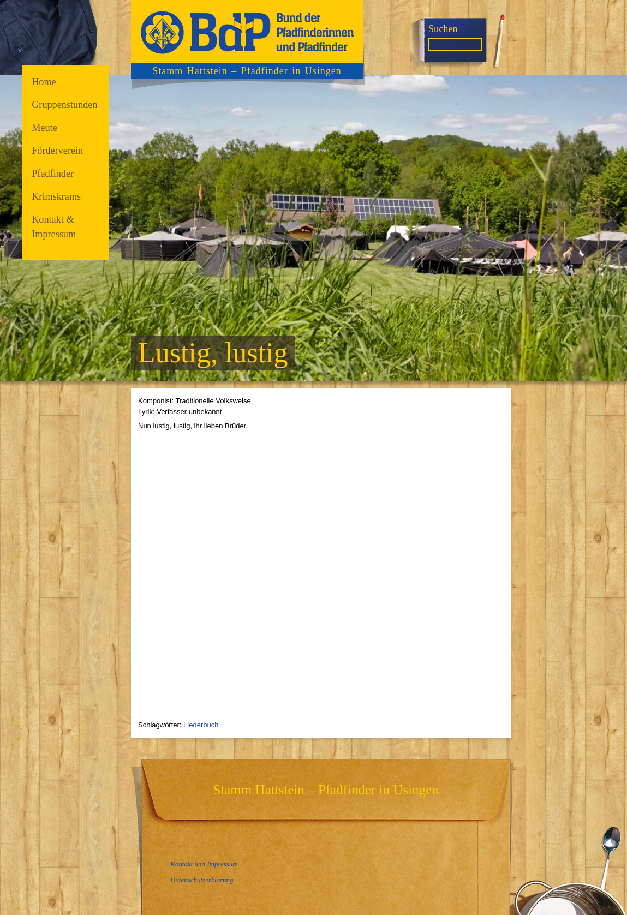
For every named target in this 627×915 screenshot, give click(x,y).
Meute (44, 127)
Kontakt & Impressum (54, 227)
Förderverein (57, 150)
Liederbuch (200, 725)
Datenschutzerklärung (202, 880)
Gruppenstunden (64, 104)
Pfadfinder (53, 173)
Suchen (443, 28)
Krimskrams (56, 196)
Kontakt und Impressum (204, 864)
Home (44, 81)
